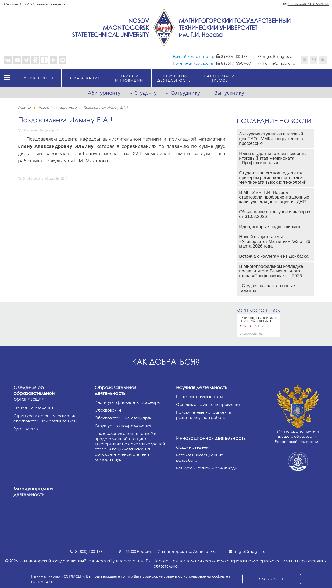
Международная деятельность (33, 491)
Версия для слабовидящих (308, 4)
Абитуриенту (104, 92)
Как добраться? (166, 361)
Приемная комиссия (193, 63)
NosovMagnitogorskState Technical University (110, 27)
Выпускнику (229, 92)
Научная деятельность (201, 387)
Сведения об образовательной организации (34, 393)
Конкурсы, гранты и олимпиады (206, 468)
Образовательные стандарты (123, 417)
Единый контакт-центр (194, 56)
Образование (108, 410)
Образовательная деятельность (115, 390)
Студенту (145, 92)
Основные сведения (33, 408)
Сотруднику (185, 92)
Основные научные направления (208, 404)
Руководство (25, 428)
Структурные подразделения (123, 425)
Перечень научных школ (199, 396)
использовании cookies (204, 576)
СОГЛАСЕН (271, 579)
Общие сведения (193, 447)
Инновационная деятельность (210, 438)
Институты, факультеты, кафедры (127, 402)
